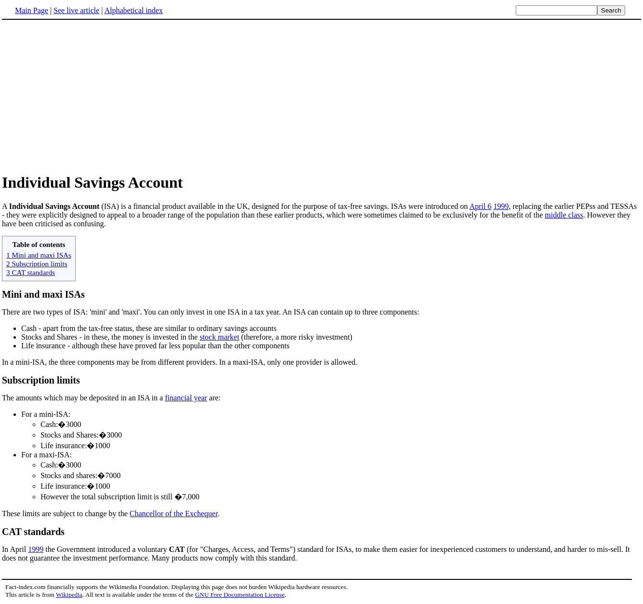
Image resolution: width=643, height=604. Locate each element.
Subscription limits (41, 380)
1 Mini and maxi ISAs (38, 255)
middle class (564, 215)
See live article (76, 10)
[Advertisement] (83, 96)
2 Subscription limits (36, 264)
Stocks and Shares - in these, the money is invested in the (110, 337)
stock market (219, 337)
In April (15, 549)
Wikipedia (69, 594)
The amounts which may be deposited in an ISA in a (83, 398)
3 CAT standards (30, 272)
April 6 (480, 206)
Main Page (31, 10)
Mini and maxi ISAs (43, 294)
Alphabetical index (133, 10)
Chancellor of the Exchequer (174, 513)
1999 (501, 206)
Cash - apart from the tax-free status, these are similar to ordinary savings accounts (149, 328)
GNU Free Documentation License (239, 594)
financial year (186, 398)
